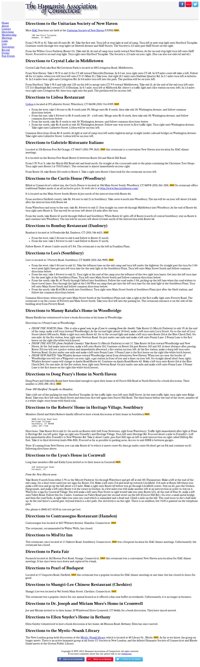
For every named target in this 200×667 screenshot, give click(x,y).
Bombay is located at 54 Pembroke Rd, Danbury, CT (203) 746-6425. (65, 233)
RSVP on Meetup (188, 4)
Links (5, 40)
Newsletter (8, 46)
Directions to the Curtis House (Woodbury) (65, 179)
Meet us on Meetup (102, 663)
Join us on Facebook (182, 4)
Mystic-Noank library (93, 641)
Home (5, 22)
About (5, 25)
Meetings (7, 37)
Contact (6, 28)
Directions (8, 31)
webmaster (126, 657)
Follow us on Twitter (195, 4)
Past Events (8, 56)
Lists (4, 43)
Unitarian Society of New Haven (85, 30)
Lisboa (29, 105)
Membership (9, 34)
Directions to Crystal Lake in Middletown (64, 62)
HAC (35, 30)
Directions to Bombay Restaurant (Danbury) (66, 226)
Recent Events (6, 51)
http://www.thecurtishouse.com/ (119, 189)
